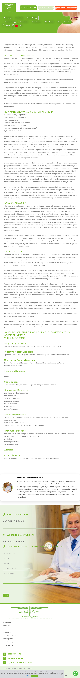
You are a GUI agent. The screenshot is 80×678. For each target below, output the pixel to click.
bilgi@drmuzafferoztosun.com (19, 662)
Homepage (7, 622)
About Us (67, 23)
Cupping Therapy (9, 635)
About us (6, 626)
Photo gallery (8, 645)
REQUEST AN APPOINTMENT (66, 9)
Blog (59, 23)
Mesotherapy (36, 23)
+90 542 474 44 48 (44, 9)
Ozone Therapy (32, 19)
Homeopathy (24, 23)
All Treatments (49, 23)
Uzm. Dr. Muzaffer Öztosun (30, 477)
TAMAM (34, 676)
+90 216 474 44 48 (26, 9)
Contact (8, 27)
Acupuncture (8, 629)
